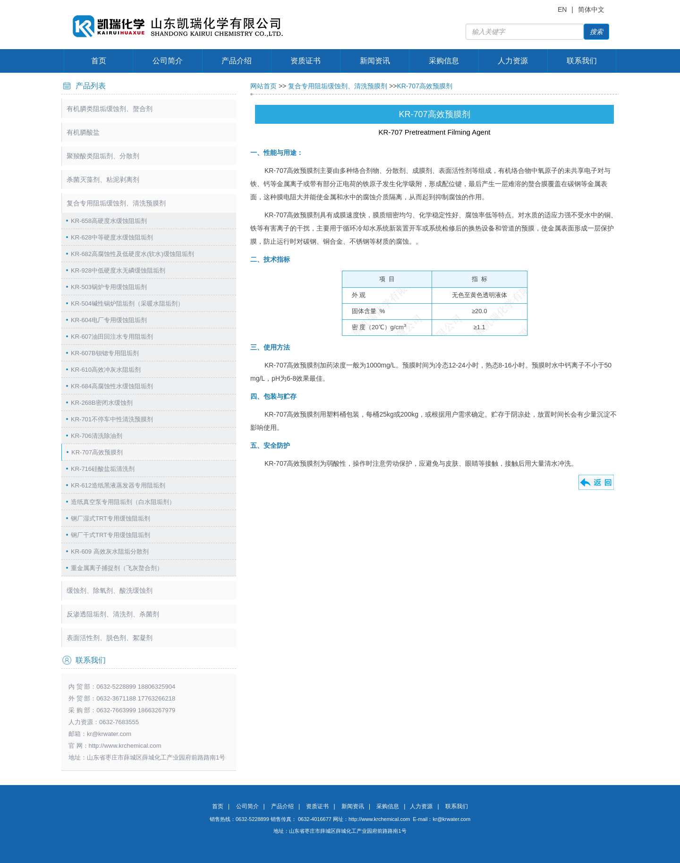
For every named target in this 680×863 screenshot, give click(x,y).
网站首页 (263, 86)
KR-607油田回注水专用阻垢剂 (112, 336)
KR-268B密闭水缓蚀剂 (102, 402)
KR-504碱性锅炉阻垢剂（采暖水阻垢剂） (127, 303)
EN (562, 9)
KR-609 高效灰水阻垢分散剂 (110, 551)
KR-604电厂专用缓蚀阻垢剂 (109, 320)
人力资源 (513, 61)
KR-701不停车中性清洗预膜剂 (112, 419)
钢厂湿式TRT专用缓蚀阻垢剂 (110, 518)
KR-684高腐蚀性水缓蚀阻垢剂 (112, 386)
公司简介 (168, 61)
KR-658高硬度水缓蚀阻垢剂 (109, 220)
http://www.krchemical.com (379, 819)
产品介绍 (236, 61)
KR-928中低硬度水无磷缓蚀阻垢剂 (118, 270)
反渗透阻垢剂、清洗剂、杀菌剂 (113, 614)
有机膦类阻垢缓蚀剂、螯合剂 (110, 108)
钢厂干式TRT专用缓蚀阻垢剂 (110, 534)
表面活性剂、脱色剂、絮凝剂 (110, 637)
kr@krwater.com (109, 733)
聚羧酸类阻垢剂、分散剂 (103, 156)
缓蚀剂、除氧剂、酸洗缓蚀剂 (110, 590)
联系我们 (582, 61)
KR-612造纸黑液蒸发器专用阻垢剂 (118, 485)
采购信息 (444, 61)
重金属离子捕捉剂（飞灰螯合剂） (117, 568)
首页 (98, 61)
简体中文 (591, 9)
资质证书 (305, 61)
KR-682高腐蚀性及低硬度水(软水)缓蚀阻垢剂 (132, 253)
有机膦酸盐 (83, 132)
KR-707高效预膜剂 (97, 452)
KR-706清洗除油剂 (96, 435)
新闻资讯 (375, 61)
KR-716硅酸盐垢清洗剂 (103, 468)
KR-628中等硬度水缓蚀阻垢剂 (112, 237)
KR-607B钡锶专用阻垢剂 (105, 353)
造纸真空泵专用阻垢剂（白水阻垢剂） (123, 501)
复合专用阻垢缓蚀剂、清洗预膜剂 (116, 203)
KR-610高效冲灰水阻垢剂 (106, 369)
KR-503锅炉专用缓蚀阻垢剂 (109, 287)
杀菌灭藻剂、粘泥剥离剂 (103, 179)
